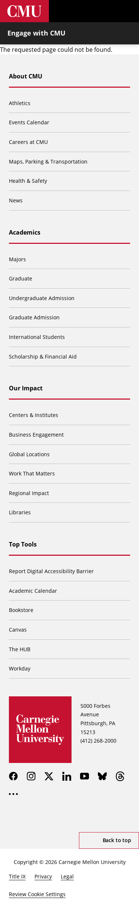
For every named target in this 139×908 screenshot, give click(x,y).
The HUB (19, 649)
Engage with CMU (36, 32)
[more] (13, 794)
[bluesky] (102, 776)
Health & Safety (28, 180)
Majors (17, 259)
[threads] (120, 776)
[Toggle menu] (128, 11)
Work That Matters (32, 473)
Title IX (17, 876)
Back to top (117, 840)
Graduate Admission (34, 317)
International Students (37, 336)
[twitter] (48, 776)
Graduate (20, 278)
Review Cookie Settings (37, 894)
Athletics (19, 103)
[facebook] (13, 776)
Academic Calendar (33, 590)
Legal (67, 876)
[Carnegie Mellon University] (24, 11)
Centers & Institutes (33, 414)
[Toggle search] (106, 11)
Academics (24, 232)
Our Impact (26, 388)
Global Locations (29, 454)
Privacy (43, 876)
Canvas (18, 629)
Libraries (20, 512)
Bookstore (21, 609)
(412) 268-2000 (98, 740)
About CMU (25, 76)
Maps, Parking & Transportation (48, 161)
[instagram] (31, 776)
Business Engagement (36, 434)
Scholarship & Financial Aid (43, 356)
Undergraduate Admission (42, 298)
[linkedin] (66, 776)
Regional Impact (29, 493)
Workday (19, 668)
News (16, 200)
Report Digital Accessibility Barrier (51, 571)
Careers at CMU (28, 141)
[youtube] (84, 776)
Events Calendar (29, 122)
